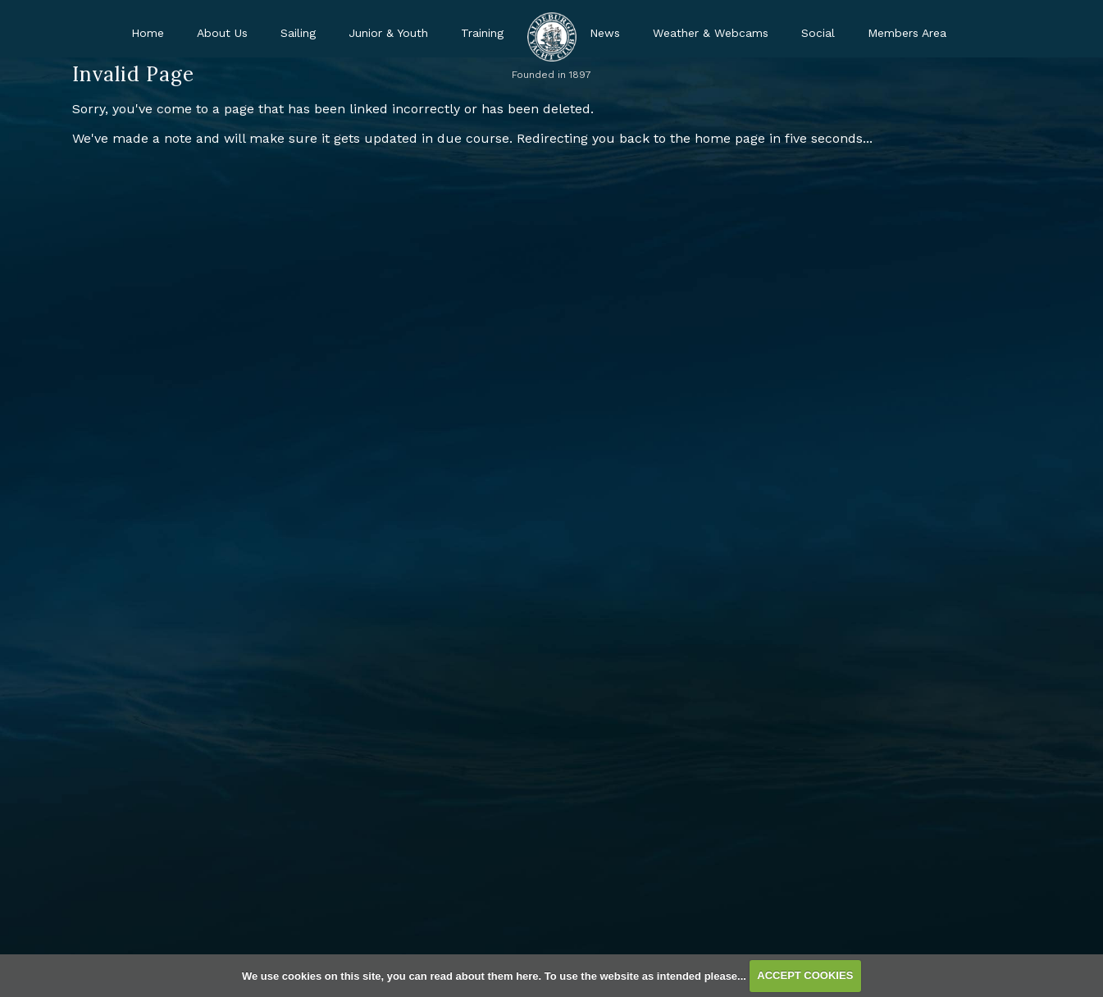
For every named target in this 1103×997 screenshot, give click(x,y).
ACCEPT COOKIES (805, 975)
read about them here (484, 975)
